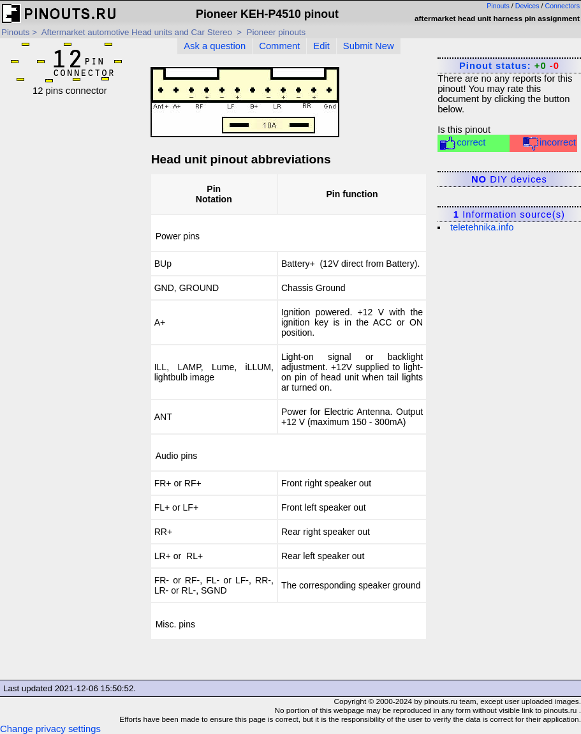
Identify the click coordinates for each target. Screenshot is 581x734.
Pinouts (498, 6)
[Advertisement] (70, 287)
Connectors (562, 6)
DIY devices (509, 179)
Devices (527, 6)
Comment (279, 46)
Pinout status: (509, 66)
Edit (321, 46)
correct (462, 143)
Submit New (368, 46)
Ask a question (215, 46)
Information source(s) (509, 214)
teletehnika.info (482, 227)
